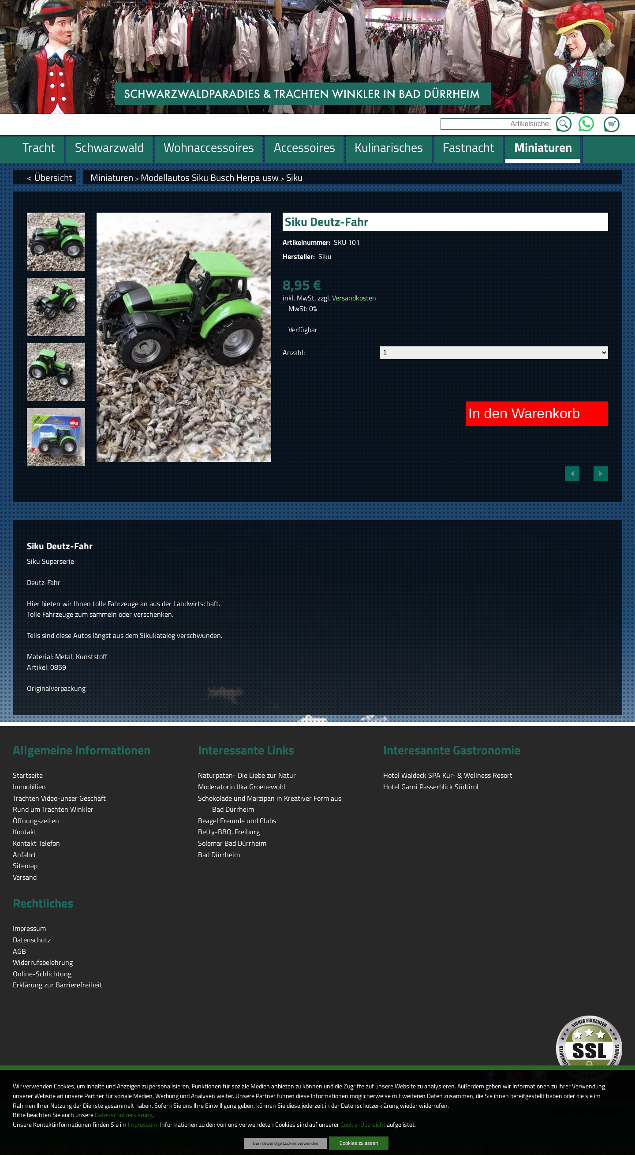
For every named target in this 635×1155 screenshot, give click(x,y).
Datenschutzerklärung (124, 1115)
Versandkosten (354, 297)
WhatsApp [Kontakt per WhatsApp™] (586, 121)
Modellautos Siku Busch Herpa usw (210, 177)
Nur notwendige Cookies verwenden (285, 1143)
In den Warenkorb (524, 413)
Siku (294, 177)
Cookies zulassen (359, 1143)
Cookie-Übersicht (362, 1124)
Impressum (142, 1124)
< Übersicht (49, 177)
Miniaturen (111, 177)
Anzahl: (294, 352)
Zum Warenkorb (611, 119)
